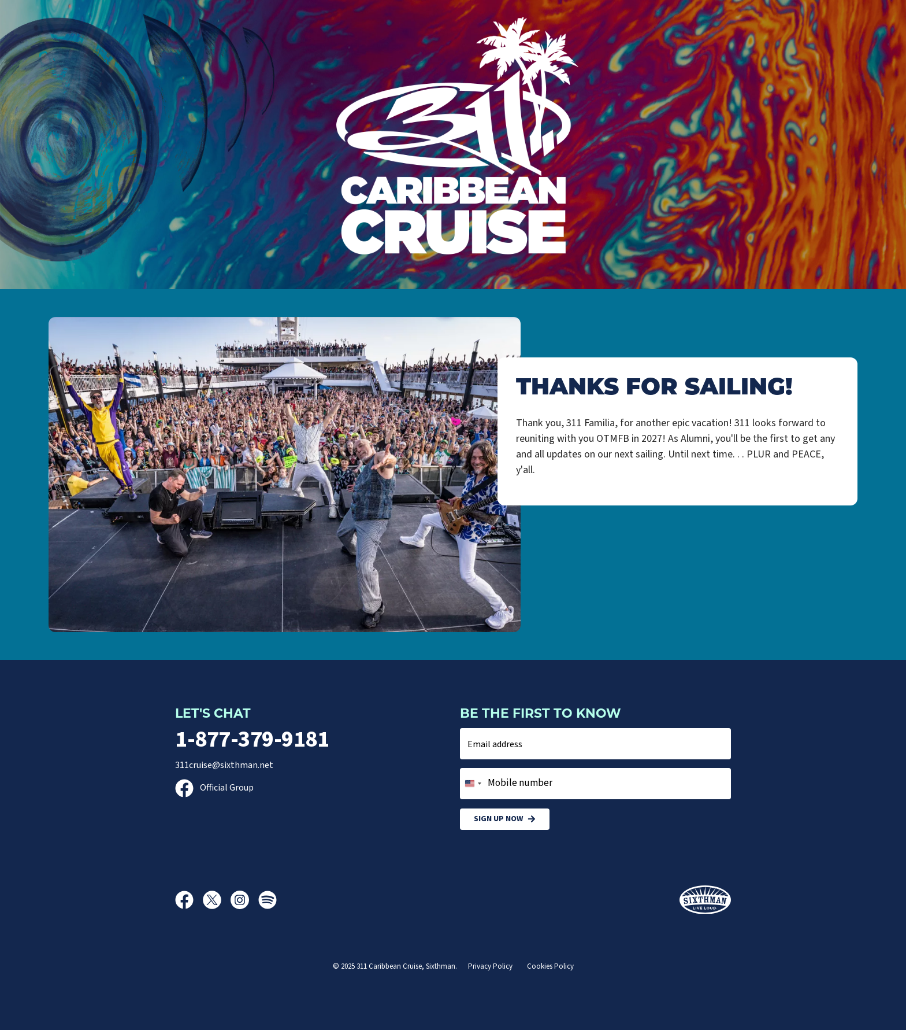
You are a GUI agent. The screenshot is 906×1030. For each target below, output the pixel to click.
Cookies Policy (550, 966)
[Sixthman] (705, 900)
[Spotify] (267, 900)
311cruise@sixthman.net (224, 765)
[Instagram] (244, 900)
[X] (217, 900)
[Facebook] (189, 900)
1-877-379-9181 (252, 739)
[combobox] (473, 784)
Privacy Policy (490, 966)
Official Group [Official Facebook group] (214, 787)
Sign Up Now (505, 819)
